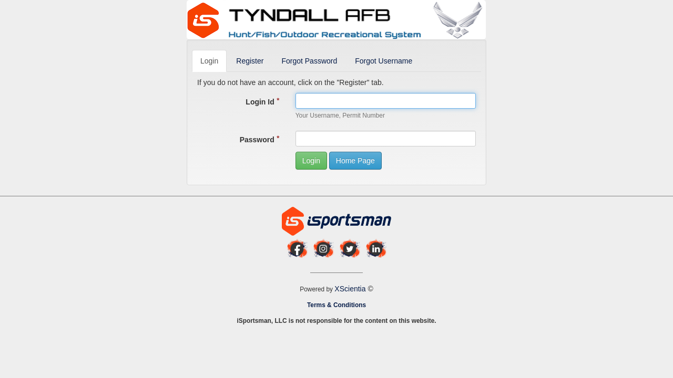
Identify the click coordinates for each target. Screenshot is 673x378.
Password (260, 139)
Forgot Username (383, 61)
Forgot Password (309, 61)
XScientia (351, 289)
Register (249, 61)
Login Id (262, 102)
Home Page (355, 160)
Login (209, 61)
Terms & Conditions (336, 305)
